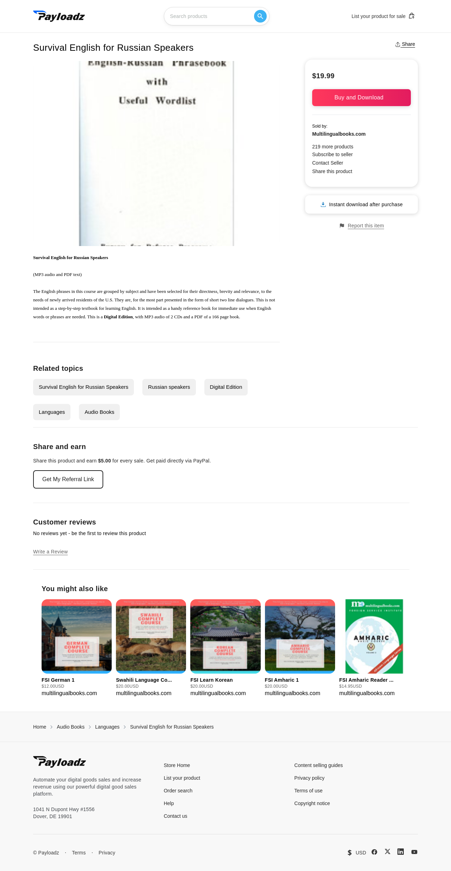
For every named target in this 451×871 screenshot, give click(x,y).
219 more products (332, 146)
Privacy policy (309, 778)
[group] (77, 648)
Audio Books (99, 412)
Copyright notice (312, 803)
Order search (178, 790)
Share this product (332, 171)
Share (405, 44)
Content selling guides (318, 765)
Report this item (361, 226)
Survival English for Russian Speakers (83, 387)
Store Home (177, 765)
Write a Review (50, 551)
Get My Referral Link (68, 479)
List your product (182, 778)
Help (169, 803)
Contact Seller (327, 163)
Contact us (175, 816)
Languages (52, 412)
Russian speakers (169, 387)
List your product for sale (383, 15)
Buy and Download (361, 97)
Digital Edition (226, 387)
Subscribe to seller (332, 154)
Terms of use (308, 790)
